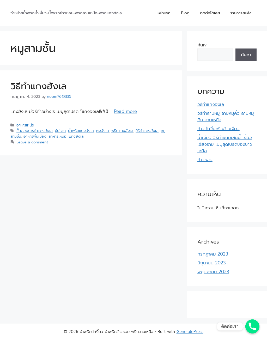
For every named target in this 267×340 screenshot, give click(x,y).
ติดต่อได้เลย (210, 13)
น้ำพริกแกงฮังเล (81, 130)
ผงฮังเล (102, 130)
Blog (185, 13)
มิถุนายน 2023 (211, 262)
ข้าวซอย (205, 159)
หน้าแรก (164, 13)
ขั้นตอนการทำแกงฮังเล (34, 130)
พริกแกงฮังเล (122, 130)
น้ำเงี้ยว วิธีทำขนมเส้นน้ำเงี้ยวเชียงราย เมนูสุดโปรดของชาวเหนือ (224, 144)
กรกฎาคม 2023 (212, 254)
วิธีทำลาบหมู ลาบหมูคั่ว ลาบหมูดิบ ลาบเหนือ (225, 116)
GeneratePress (190, 332)
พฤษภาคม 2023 (213, 271)
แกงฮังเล (76, 136)
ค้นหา (202, 44)
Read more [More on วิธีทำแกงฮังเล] (125, 111)
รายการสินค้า (240, 13)
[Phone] (252, 326)
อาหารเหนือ (25, 125)
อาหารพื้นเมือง (34, 136)
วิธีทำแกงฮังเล (38, 86)
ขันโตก (60, 130)
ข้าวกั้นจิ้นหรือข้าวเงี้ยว (218, 128)
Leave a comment (32, 142)
